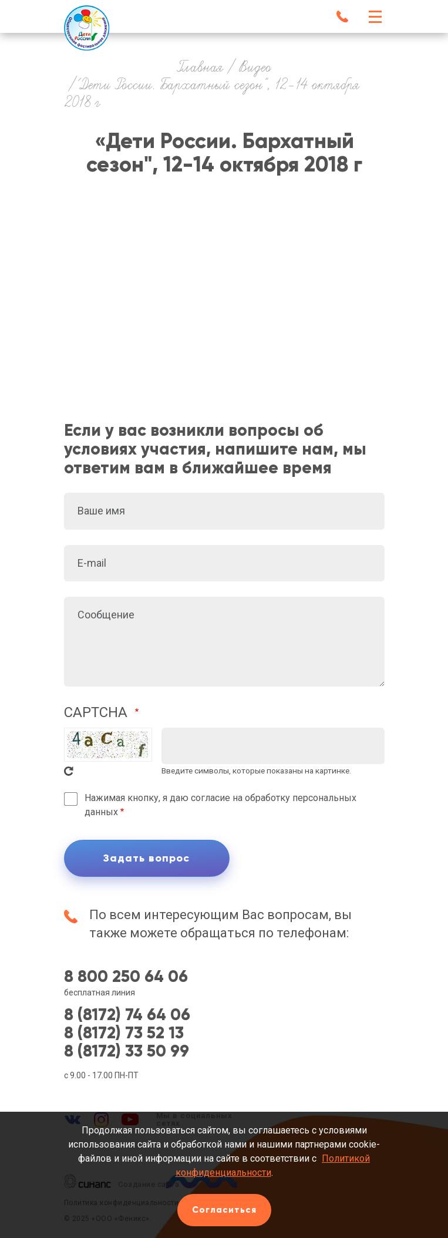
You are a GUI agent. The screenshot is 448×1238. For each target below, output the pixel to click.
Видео (255, 68)
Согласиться (224, 1210)
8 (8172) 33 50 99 (126, 1051)
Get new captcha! (68, 771)
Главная (200, 68)
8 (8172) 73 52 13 (124, 1033)
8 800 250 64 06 (126, 977)
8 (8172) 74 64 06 (127, 1015)
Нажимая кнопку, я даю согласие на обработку (220, 805)
